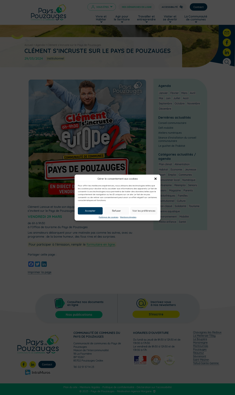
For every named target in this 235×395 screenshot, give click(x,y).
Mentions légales (128, 217)
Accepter (90, 210)
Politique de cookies (108, 217)
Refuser (116, 210)
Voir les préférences (143, 210)
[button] (155, 178)
